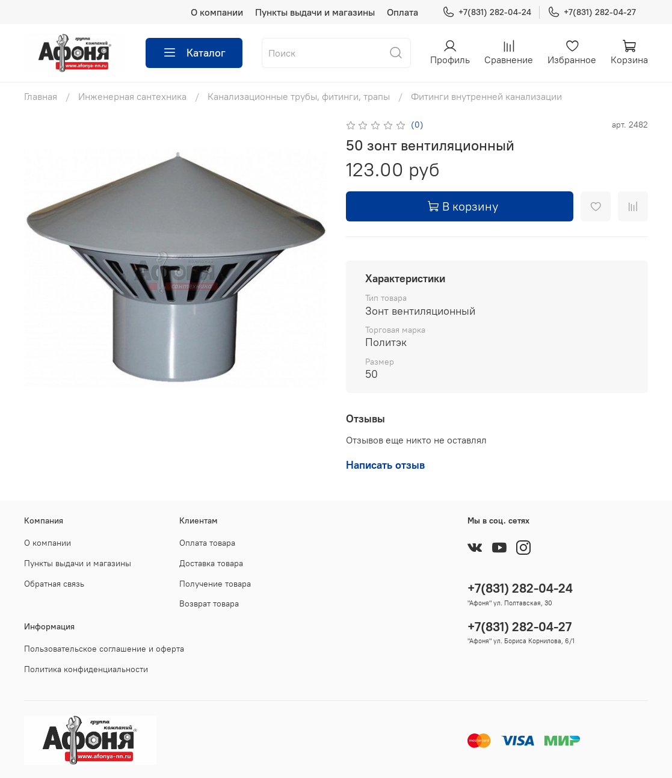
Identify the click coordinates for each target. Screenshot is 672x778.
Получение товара (215, 583)
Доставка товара (211, 563)
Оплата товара (207, 542)
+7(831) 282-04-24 (486, 12)
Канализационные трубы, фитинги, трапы (299, 96)
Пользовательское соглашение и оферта (104, 648)
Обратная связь (54, 583)
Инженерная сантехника (132, 96)
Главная (40, 96)
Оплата (402, 12)
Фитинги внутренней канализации (486, 96)
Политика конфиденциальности (86, 669)
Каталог (194, 53)
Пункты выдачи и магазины (315, 12)
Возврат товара (209, 603)
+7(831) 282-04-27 (591, 12)
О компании (217, 12)
